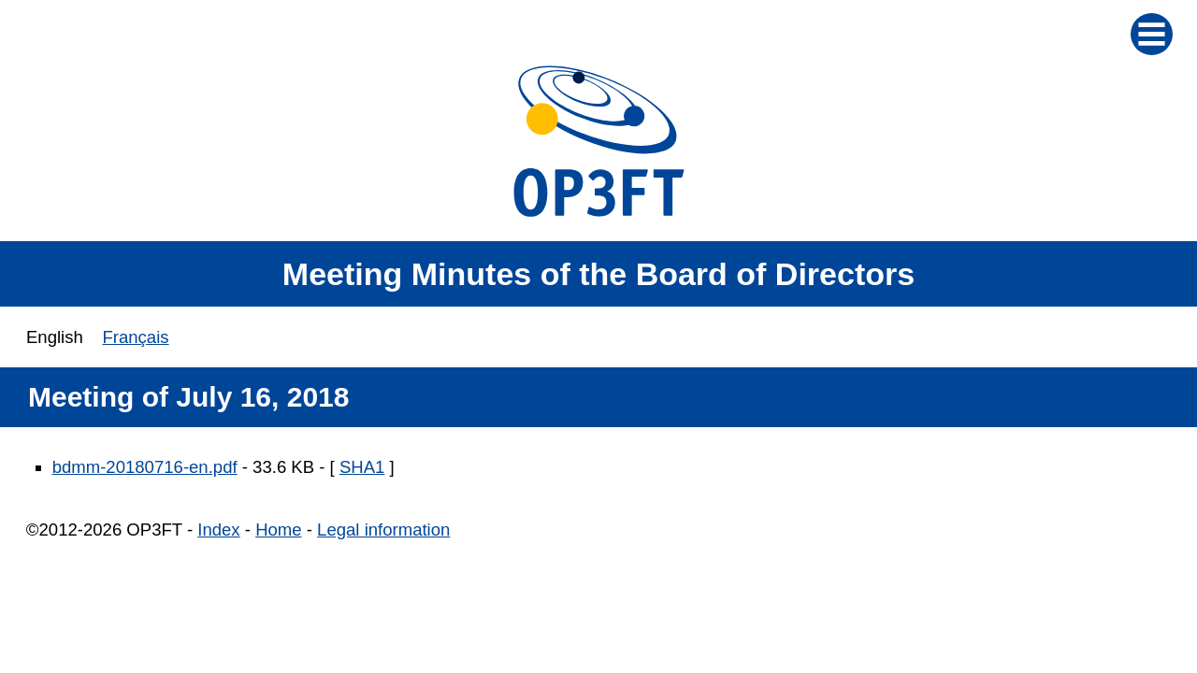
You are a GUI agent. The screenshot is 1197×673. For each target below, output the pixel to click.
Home (278, 529)
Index (218, 529)
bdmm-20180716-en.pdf (145, 467)
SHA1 (361, 467)
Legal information (383, 529)
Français (135, 337)
